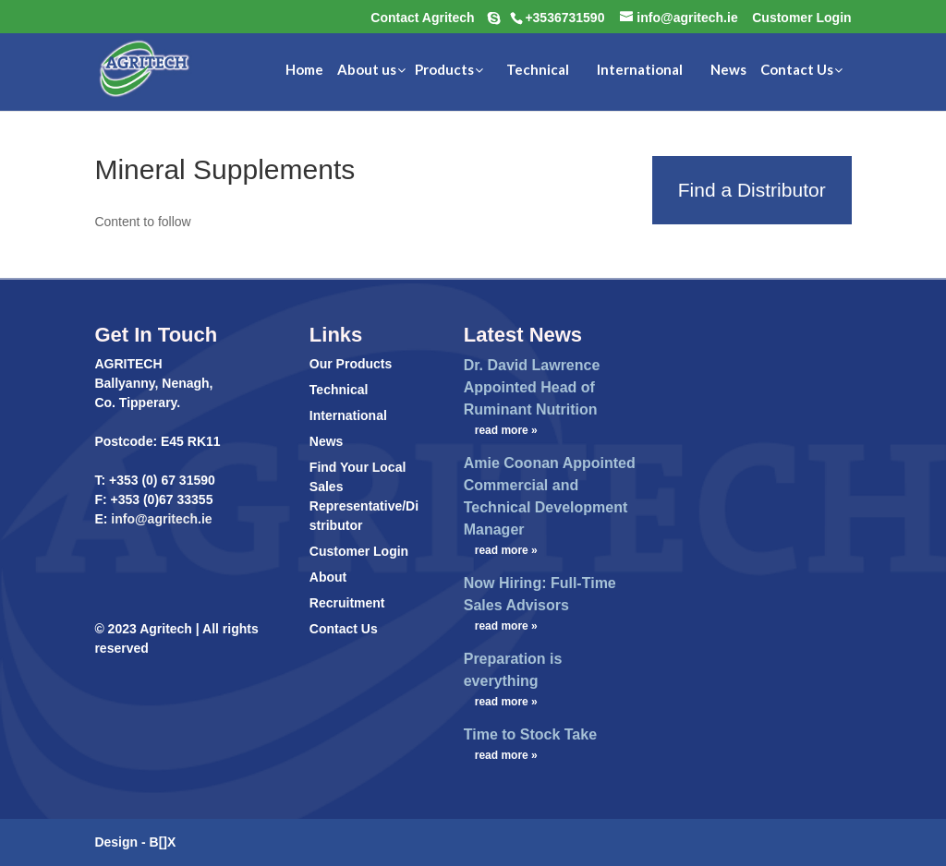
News (326, 441)
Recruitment (347, 602)
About (327, 577)
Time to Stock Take (530, 734)
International (348, 415)
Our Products (350, 363)
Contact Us (343, 628)
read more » (506, 430)
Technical (339, 389)
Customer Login (358, 551)
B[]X (163, 842)
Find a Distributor (752, 189)
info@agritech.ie (159, 518)
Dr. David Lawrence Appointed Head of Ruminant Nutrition (532, 387)
